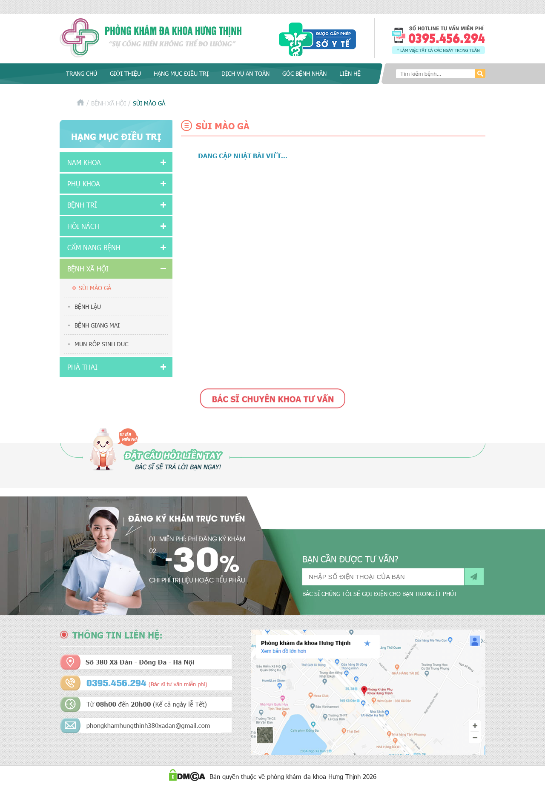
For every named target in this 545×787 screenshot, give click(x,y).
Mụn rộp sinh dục (101, 344)
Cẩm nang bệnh (93, 247)
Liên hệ (350, 73)
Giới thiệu (125, 73)
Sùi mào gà (95, 288)
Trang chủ (81, 73)
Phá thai (82, 366)
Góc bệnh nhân (304, 73)
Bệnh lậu (88, 306)
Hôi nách (83, 226)
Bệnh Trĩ (82, 204)
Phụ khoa (83, 183)
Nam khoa (84, 162)
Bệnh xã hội (108, 103)
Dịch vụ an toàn (245, 73)
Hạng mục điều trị (181, 73)
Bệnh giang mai (97, 325)
